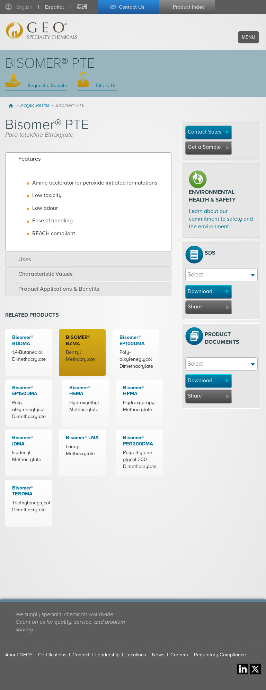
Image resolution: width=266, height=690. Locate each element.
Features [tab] (25, 158)
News (158, 655)
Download (200, 291)
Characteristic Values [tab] (41, 274)
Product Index (188, 7)
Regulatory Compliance (220, 655)
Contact (80, 655)
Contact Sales (204, 132)
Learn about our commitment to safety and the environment (221, 219)
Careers (179, 655)
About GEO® (18, 655)
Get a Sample (204, 147)
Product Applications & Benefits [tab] (54, 289)
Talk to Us (105, 85)
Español (54, 7)
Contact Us (131, 7)
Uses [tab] (20, 259)
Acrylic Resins (34, 105)
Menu (248, 37)
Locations (135, 655)
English (24, 7)
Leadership (107, 655)
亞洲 (82, 7)
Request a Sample (46, 85)
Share (195, 307)
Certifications (52, 655)
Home (11, 105)
